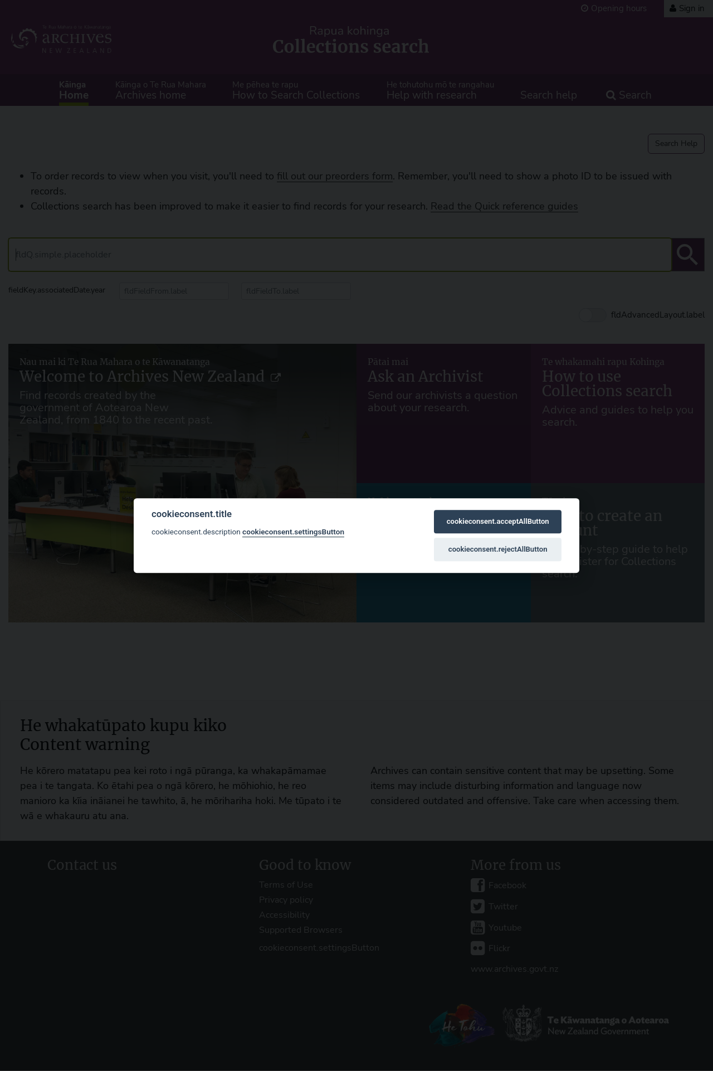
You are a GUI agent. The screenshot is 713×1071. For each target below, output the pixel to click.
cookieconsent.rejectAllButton (498, 549)
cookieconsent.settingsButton (293, 531)
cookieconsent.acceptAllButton (498, 521)
